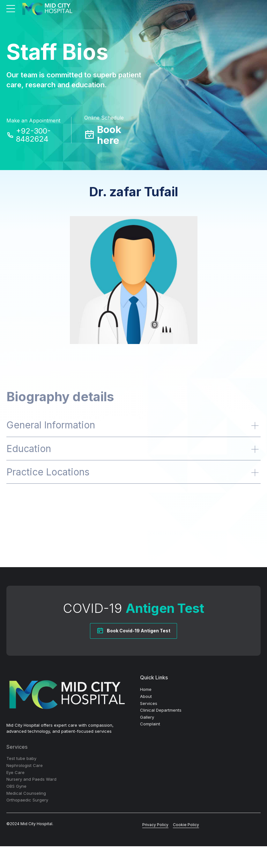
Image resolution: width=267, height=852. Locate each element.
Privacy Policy (155, 830)
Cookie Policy (186, 830)
